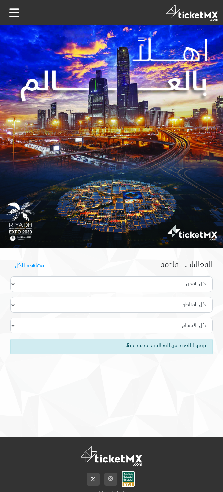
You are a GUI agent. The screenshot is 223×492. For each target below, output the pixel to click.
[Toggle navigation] (14, 12)
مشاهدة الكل (29, 265)
